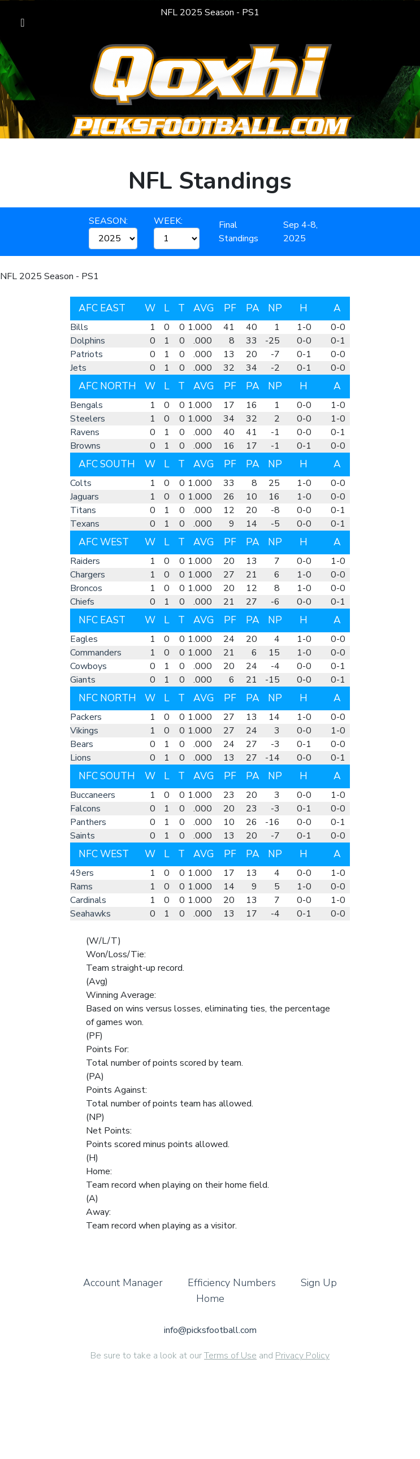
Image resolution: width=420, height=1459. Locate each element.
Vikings (84, 730)
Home (210, 1308)
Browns (85, 446)
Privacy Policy (302, 1366)
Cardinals (88, 900)
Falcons (85, 808)
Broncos (86, 588)
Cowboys (88, 666)
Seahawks (90, 913)
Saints (82, 836)
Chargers (87, 574)
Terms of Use (230, 1366)
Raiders (85, 561)
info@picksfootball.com (210, 1340)
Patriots (86, 354)
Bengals (86, 405)
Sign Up (319, 1293)
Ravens (84, 432)
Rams (81, 886)
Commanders (96, 652)
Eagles (84, 639)
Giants (83, 680)
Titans (83, 510)
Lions (80, 758)
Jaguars (84, 496)
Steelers (87, 418)
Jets (78, 368)
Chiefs (82, 602)
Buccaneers (92, 795)
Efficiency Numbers (232, 1293)
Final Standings (238, 232)
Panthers (88, 822)
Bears (81, 744)
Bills (79, 327)
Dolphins (87, 341)
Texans (84, 524)
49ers (82, 873)
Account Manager (123, 1293)
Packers (86, 717)
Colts (81, 483)
